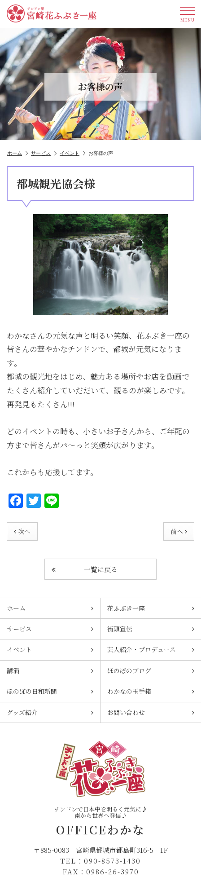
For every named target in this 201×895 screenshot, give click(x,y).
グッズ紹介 (50, 712)
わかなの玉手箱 (150, 691)
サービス (44, 153)
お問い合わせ (150, 712)
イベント (72, 153)
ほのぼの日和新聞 (50, 691)
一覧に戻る (85, 569)
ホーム (17, 153)
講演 (50, 670)
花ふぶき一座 (150, 608)
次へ (22, 531)
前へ (178, 531)
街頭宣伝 (150, 628)
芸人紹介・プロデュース (150, 649)
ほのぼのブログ (150, 670)
